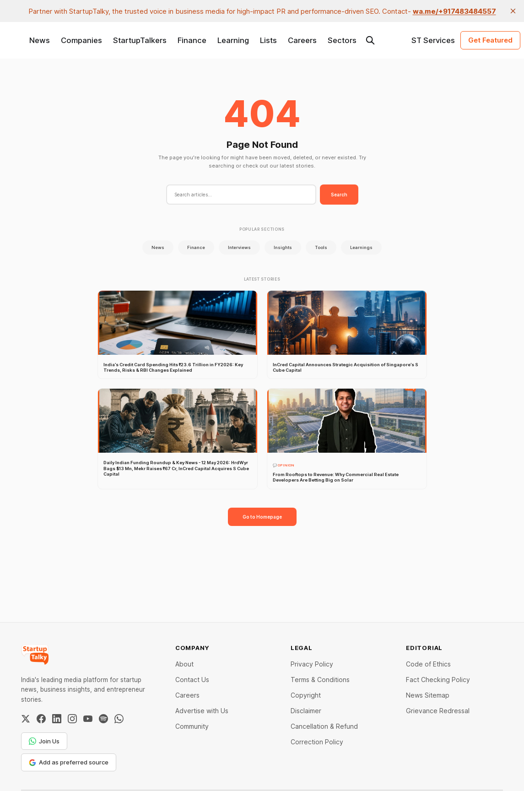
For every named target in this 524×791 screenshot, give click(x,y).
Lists (268, 40)
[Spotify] (103, 718)
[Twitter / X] (25, 718)
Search (339, 194)
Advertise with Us (201, 711)
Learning (233, 40)
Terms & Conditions (320, 679)
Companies (81, 40)
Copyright (306, 695)
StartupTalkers (140, 40)
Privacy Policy (312, 664)
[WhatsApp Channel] (119, 718)
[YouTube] (87, 718)
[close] (513, 11)
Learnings (361, 247)
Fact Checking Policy (438, 679)
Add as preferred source (68, 762)
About (184, 664)
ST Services (433, 40)
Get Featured (490, 40)
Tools (321, 247)
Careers (302, 40)
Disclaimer (306, 711)
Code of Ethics (428, 664)
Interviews (239, 247)
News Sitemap (427, 695)
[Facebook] (41, 718)
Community (192, 726)
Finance (192, 40)
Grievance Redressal (438, 711)
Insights (283, 247)
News (39, 40)
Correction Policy (317, 742)
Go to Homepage (262, 517)
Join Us (44, 741)
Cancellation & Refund (324, 726)
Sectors (342, 40)
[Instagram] (72, 718)
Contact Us (192, 679)
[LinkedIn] (56, 718)
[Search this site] (370, 40)
